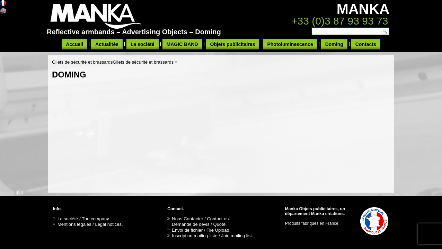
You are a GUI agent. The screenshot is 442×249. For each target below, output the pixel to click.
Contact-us (218, 218)
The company (95, 218)
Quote (219, 224)
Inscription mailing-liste (195, 235)
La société (142, 44)
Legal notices (108, 224)
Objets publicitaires (232, 44)
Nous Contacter (187, 218)
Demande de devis (190, 224)
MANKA (363, 9)
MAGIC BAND (182, 44)
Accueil (74, 44)
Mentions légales (74, 224)
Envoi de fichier (187, 230)
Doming (334, 44)
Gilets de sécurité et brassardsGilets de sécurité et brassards (113, 62)
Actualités (106, 44)
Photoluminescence (290, 44)
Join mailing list (236, 235)
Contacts (365, 44)
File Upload (217, 230)
